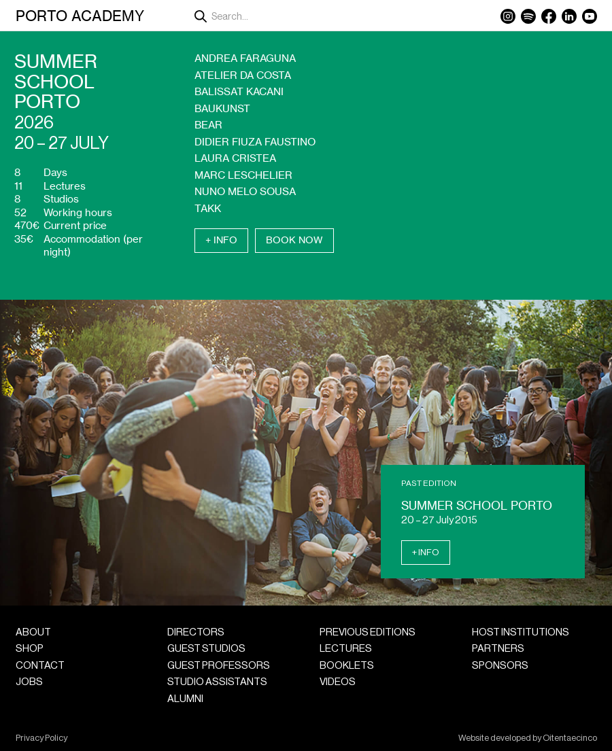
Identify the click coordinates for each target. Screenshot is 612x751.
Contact (40, 666)
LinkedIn (569, 16)
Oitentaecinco (570, 738)
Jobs (29, 682)
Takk (207, 208)
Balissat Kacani (239, 91)
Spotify (528, 16)
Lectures (346, 649)
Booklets (347, 666)
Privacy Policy (41, 738)
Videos (338, 682)
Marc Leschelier (243, 175)
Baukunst (222, 108)
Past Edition (428, 483)
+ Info (221, 239)
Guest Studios (206, 649)
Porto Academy (80, 15)
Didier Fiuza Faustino (255, 141)
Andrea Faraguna (245, 58)
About (33, 632)
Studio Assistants (217, 682)
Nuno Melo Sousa (245, 191)
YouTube (589, 16)
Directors (195, 632)
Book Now (294, 239)
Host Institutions (520, 632)
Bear (208, 124)
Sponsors (500, 666)
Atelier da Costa (242, 75)
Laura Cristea (235, 158)
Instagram (507, 16)
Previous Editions (367, 632)
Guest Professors (218, 666)
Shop (30, 649)
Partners (498, 649)
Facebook (548, 16)
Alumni (185, 699)
